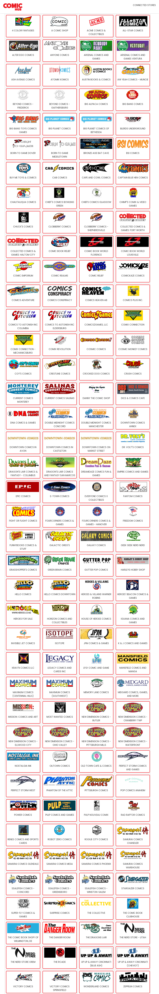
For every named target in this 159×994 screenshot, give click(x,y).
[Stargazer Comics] (132, 884)
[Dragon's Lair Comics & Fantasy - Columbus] (22, 467)
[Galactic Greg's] (59, 541)
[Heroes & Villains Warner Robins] (96, 590)
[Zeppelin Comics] (132, 982)
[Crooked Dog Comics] (96, 369)
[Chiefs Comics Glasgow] (96, 198)
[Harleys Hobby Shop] (132, 565)
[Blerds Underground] (132, 124)
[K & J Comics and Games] (132, 639)
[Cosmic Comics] (96, 345)
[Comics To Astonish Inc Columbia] (22, 320)
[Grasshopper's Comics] (22, 565)
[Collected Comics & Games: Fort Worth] (132, 222)
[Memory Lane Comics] (96, 688)
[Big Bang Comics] (132, 99)
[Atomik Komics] (59, 75)
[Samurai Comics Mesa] (59, 859)
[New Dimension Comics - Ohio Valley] (59, 737)
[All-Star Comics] (132, 26)
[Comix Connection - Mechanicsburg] (22, 345)
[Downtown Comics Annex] (132, 418)
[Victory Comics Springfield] (59, 982)
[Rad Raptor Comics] (132, 810)
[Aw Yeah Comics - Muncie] (132, 75)
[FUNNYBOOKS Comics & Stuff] (22, 541)
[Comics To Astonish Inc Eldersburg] (59, 320)
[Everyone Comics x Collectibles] (96, 492)
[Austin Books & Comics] (96, 75)
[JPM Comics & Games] (96, 639)
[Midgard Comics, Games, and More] (132, 688)
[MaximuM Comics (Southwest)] (59, 688)
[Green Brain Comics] (59, 565)
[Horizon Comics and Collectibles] (59, 614)
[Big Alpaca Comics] (96, 99)
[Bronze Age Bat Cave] (96, 149)
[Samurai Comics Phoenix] (96, 859)
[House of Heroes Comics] (96, 614)
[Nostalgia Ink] (22, 761)
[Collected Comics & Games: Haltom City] (22, 247)
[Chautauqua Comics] (22, 198)
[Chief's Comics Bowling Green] (59, 198)
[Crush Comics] (132, 369)
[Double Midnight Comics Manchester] (96, 418)
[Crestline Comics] (59, 369)
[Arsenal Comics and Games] (96, 50)
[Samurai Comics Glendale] (22, 859)
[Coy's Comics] (22, 369)
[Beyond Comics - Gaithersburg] (59, 99)
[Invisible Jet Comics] (22, 639)
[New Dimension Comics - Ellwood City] (22, 737)
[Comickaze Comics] (132, 271)
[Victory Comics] (22, 982)
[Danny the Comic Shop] (96, 394)
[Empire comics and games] (132, 467)
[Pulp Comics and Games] (59, 810)
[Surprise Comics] (59, 908)
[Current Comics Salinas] (59, 394)
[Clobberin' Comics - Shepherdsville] (96, 222)
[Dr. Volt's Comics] (132, 443)
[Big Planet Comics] (59, 124)
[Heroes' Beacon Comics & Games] (132, 590)
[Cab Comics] (59, 173)
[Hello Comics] (22, 590)
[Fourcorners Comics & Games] (59, 516)
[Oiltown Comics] (59, 761)
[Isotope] (59, 639)
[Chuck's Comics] (22, 222)
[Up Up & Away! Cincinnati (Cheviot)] (132, 957)
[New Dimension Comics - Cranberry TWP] (132, 712)
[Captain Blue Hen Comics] (132, 173)
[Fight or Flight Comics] (22, 516)
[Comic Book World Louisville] (132, 247)
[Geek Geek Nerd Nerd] (132, 541)
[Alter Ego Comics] (22, 50)
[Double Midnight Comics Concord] (59, 418)
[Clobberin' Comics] (59, 222)
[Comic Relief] (96, 271)
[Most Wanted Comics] (59, 712)
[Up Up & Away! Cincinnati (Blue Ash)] (96, 957)
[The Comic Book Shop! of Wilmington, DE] (22, 933)
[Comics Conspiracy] (59, 296)
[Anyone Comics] (59, 50)
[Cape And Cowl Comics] (96, 173)
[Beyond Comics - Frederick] (22, 99)
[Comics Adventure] (22, 296)
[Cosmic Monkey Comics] (132, 345)
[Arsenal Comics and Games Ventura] (132, 50)
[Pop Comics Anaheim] (132, 786)
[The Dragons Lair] (96, 933)
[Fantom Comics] (132, 492)
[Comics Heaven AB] (96, 296)
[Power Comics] (22, 810)
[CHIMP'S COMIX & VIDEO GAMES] (132, 198)
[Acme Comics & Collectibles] (96, 26)
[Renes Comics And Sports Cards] (22, 835)
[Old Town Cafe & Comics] (96, 761)
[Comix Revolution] (59, 345)
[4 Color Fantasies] (22, 26)
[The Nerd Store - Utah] (132, 933)
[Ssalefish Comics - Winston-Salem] (96, 884)
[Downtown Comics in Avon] (22, 443)
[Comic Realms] (59, 271)
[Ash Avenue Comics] (22, 75)
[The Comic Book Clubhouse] (132, 908)
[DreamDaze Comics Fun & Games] (96, 467)
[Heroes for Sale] (22, 614)
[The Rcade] (59, 957)
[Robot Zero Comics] (59, 835)
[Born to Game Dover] (22, 149)
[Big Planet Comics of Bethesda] (96, 124)
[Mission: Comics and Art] (22, 712)
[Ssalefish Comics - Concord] (22, 884)
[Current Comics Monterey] (22, 394)
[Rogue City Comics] (96, 835)
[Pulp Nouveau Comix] (96, 810)
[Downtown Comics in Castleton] (59, 443)
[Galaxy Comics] (96, 541)
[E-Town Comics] (59, 492)
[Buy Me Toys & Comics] (22, 173)
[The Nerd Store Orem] (22, 957)
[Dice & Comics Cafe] (132, 394)
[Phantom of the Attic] (59, 786)
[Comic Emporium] (22, 271)
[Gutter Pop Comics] (96, 565)
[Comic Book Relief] (59, 247)
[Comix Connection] (132, 320)
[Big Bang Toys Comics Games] (22, 124)
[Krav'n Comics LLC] (22, 663)
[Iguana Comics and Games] (132, 614)
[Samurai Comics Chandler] (132, 835)
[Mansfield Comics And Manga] (132, 663)
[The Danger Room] (59, 933)
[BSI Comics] (132, 149)
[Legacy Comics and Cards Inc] (59, 663)
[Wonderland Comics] (96, 982)
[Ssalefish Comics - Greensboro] (59, 884)
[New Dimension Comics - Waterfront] (132, 737)
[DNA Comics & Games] (22, 418)
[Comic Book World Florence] (96, 247)
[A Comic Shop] (59, 26)
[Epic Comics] (22, 492)
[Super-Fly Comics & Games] (22, 908)
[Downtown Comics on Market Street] (96, 443)
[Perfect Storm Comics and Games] (132, 761)
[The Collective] (96, 908)
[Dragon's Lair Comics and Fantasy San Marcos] (59, 467)
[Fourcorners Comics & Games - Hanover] (96, 516)
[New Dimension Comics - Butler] (96, 712)
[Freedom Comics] (132, 516)
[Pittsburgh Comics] (96, 786)
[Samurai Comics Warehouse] (132, 859)
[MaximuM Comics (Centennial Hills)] (22, 688)
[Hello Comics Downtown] (59, 590)
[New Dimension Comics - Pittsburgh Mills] (96, 737)
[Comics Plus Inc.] (132, 296)
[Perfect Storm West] (22, 786)
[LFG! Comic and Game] (96, 663)
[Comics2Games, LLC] (96, 320)
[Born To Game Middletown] (59, 149)
